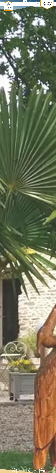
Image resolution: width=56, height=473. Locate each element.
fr (25, 1)
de (36, 1)
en (29, 1)
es (32, 1)
